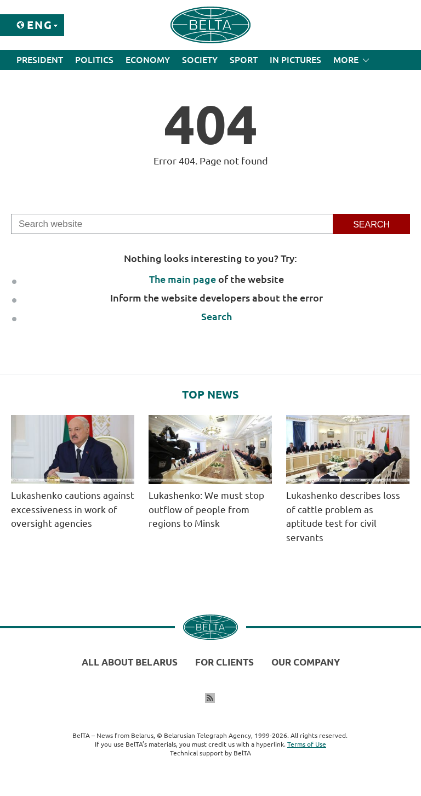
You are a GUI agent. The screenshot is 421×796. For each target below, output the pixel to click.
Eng (40, 25)
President (39, 60)
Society (200, 60)
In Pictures (295, 60)
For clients (224, 662)
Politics (94, 60)
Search (216, 316)
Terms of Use (306, 744)
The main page (182, 279)
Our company (305, 662)
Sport (244, 60)
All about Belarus (130, 662)
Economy (148, 60)
